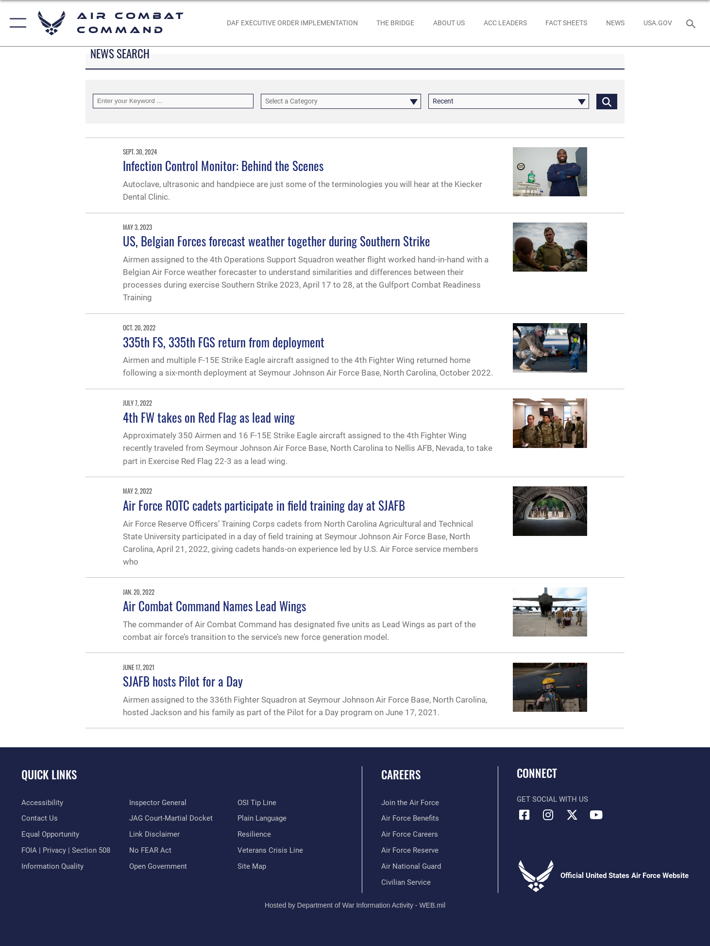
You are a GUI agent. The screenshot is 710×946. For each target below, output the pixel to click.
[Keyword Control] (173, 101)
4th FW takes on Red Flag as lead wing (209, 417)
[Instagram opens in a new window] (548, 815)
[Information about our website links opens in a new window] (154, 834)
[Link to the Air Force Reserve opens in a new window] (410, 850)
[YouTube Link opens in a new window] (596, 815)
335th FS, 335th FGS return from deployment (223, 342)
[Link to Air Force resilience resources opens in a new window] (254, 834)
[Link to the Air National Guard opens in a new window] (411, 866)
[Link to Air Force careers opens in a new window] (409, 834)
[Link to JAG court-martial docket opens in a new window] (171, 818)
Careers (401, 774)
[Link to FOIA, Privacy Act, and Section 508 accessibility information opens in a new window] (65, 850)
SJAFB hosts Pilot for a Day (183, 681)
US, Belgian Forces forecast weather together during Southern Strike (276, 241)
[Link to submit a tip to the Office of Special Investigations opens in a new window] (256, 802)
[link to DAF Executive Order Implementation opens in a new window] (292, 23)
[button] (16, 23)
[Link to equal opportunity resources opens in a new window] (50, 834)
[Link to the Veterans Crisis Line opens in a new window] (270, 850)
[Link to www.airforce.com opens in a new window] (410, 802)
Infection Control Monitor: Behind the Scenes (223, 165)
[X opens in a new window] (572, 815)
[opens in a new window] (657, 23)
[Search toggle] (692, 23)
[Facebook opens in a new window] (524, 815)
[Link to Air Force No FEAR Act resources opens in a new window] (150, 850)
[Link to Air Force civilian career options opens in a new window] (406, 882)
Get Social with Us (552, 799)
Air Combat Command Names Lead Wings (216, 606)
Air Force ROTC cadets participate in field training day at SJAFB (264, 505)
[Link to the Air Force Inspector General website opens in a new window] (157, 802)
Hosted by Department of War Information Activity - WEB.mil (355, 905)
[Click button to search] (606, 101)
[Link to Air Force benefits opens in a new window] (410, 818)
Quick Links (49, 774)
